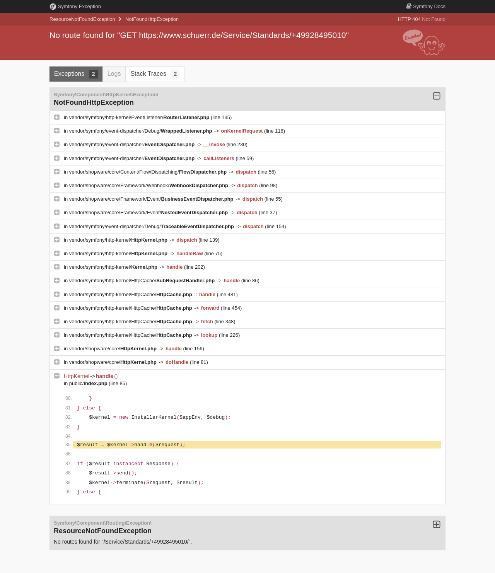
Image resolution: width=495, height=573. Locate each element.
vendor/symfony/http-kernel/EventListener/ (140, 117)
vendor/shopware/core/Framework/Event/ (152, 199)
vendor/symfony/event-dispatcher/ (132, 144)
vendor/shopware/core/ (113, 348)
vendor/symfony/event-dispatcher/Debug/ (141, 131)
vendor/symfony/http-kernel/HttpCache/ (142, 280)
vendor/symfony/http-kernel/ (119, 240)
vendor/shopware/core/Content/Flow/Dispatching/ (148, 172)
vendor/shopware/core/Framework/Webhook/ (149, 185)
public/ (89, 383)
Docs (426, 6)
